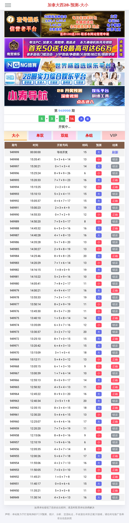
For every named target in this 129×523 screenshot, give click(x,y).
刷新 (115, 152)
